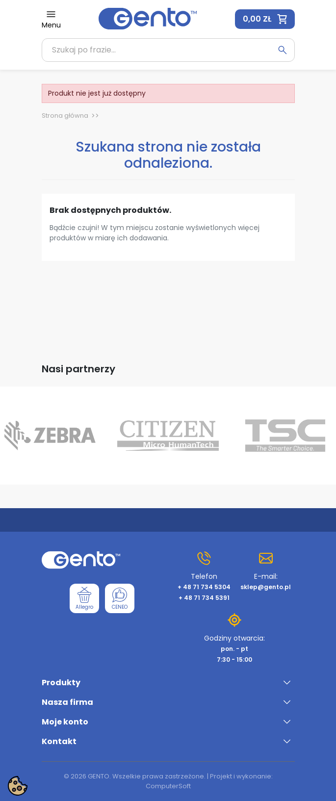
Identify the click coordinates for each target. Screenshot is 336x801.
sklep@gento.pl (265, 587)
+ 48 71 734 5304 (204, 587)
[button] (265, 19)
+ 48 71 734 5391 (204, 598)
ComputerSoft (168, 786)
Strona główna (65, 115)
